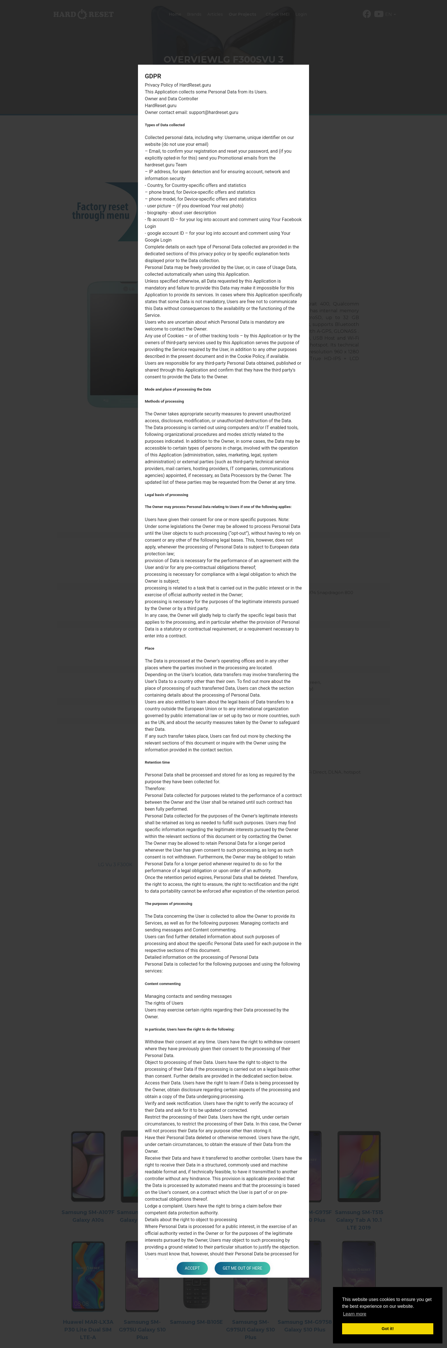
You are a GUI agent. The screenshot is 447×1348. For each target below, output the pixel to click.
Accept (191, 1268)
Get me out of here (243, 1268)
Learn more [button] (354, 1314)
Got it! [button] (388, 1328)
